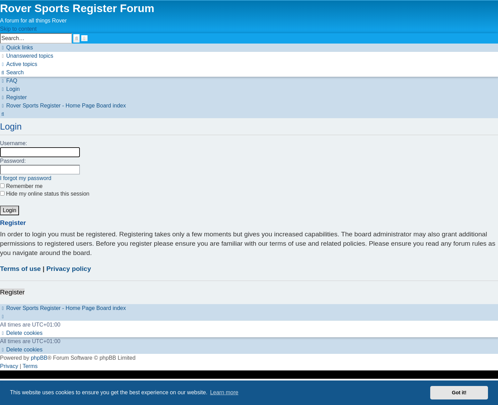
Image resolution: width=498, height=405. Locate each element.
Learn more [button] (224, 392)
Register (12, 292)
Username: (13, 143)
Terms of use (20, 268)
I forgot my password (26, 178)
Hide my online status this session (44, 194)
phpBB (39, 358)
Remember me (21, 186)
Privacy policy (68, 268)
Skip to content (18, 29)
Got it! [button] (459, 392)
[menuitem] (26, 56)
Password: (13, 161)
